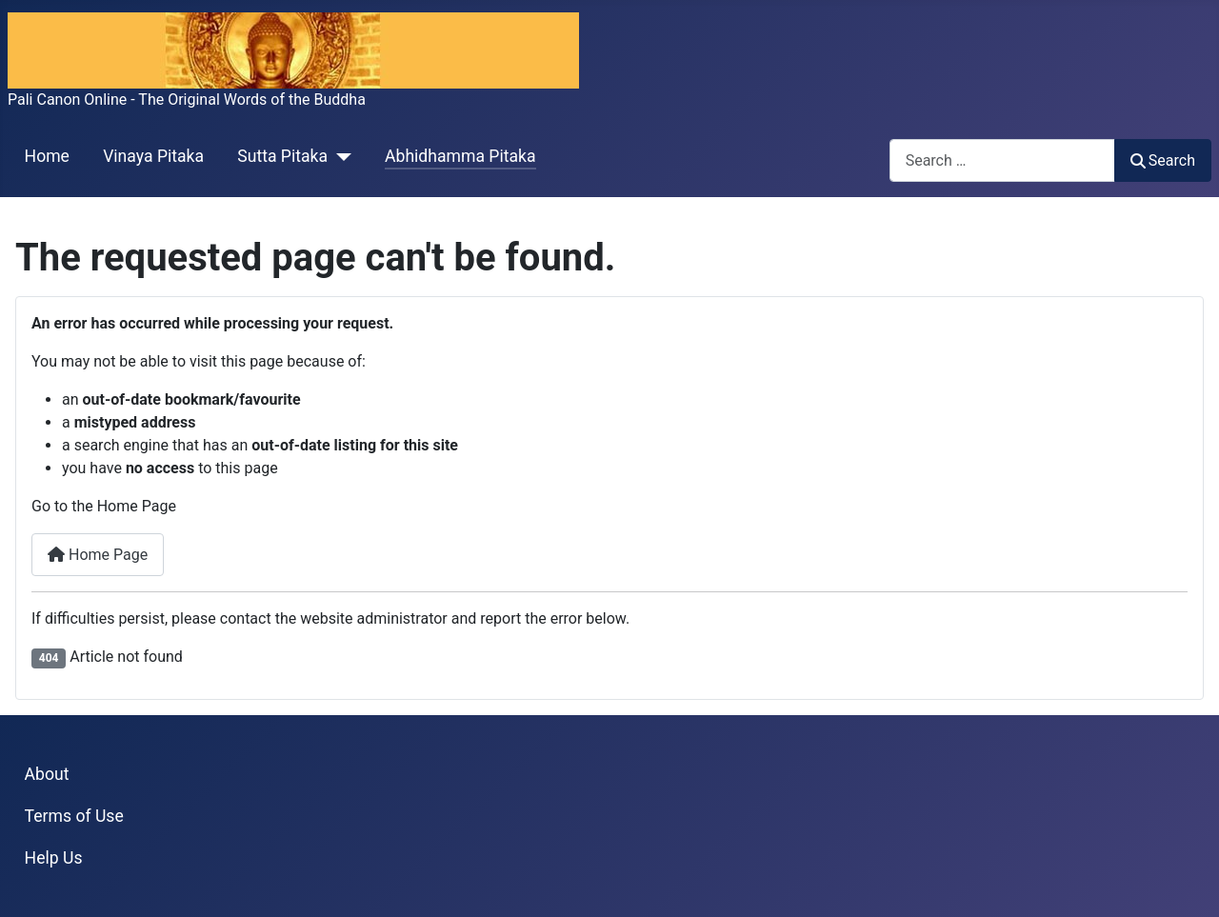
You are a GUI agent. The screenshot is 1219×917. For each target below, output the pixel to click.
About (47, 774)
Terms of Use (74, 816)
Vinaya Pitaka (153, 156)
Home (47, 156)
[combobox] (1002, 160)
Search (1162, 160)
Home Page (98, 555)
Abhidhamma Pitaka (460, 156)
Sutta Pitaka (282, 156)
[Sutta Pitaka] (339, 157)
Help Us (54, 857)
